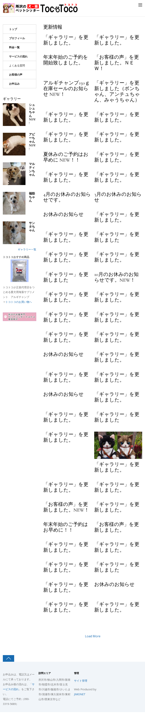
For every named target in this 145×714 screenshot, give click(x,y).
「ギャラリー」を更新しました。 (65, 40)
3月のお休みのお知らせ (118, 197)
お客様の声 (15, 74)
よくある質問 (17, 65)
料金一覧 (14, 47)
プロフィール (17, 38)
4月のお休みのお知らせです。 (67, 197)
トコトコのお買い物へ (18, 302)
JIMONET (80, 694)
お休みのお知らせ (63, 214)
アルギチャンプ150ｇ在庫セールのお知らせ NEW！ (66, 88)
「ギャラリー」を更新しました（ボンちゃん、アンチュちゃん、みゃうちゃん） (117, 91)
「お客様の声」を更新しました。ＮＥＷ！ (116, 63)
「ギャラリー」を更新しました (116, 237)
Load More (92, 636)
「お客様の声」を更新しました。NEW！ (66, 507)
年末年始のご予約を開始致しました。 (65, 60)
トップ (13, 29)
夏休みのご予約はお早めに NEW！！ (65, 157)
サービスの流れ (18, 56)
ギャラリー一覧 (27, 249)
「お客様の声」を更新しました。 (116, 527)
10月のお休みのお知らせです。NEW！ (116, 277)
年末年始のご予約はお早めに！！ (65, 527)
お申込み (14, 83)
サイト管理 (80, 680)
